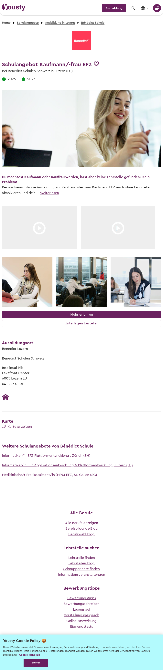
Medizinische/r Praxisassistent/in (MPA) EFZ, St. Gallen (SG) (49, 475)
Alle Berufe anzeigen (81, 523)
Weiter (36, 662)
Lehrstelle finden (81, 557)
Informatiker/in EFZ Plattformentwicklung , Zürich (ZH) (46, 455)
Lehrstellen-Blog (82, 563)
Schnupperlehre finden (81, 569)
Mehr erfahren (81, 314)
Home (6, 22)
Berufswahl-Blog (81, 534)
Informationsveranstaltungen (81, 574)
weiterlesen (49, 193)
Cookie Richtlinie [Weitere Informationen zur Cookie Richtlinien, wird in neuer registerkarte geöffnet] (29, 655)
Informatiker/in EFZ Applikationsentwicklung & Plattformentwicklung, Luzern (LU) (67, 465)
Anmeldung (114, 8)
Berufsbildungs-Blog (81, 528)
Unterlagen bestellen (81, 323)
